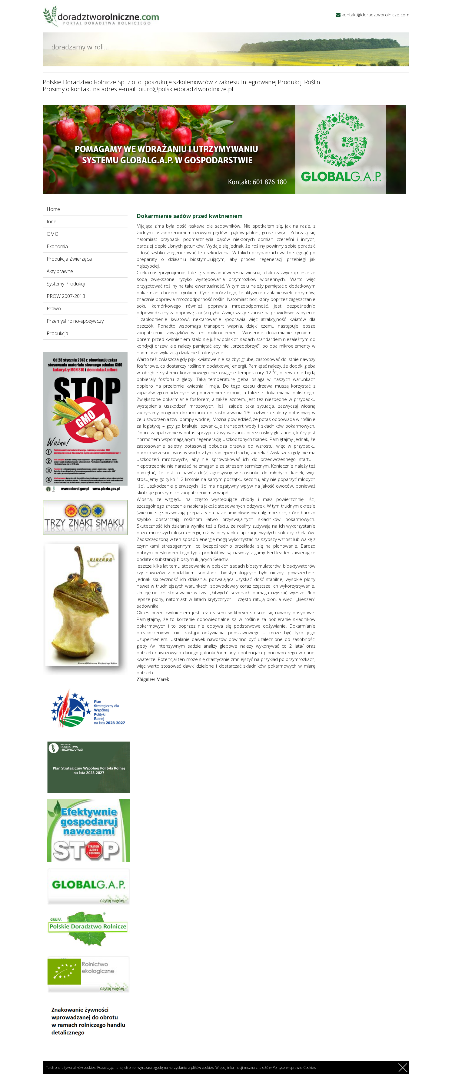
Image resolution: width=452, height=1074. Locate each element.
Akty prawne (60, 271)
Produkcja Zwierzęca (69, 258)
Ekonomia (57, 246)
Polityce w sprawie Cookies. (295, 1067)
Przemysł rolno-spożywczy (75, 321)
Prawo (54, 308)
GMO (52, 234)
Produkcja (57, 333)
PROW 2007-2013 (66, 296)
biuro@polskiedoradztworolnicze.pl (185, 89)
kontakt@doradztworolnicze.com (375, 15)
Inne (51, 221)
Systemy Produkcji (66, 283)
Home (53, 209)
